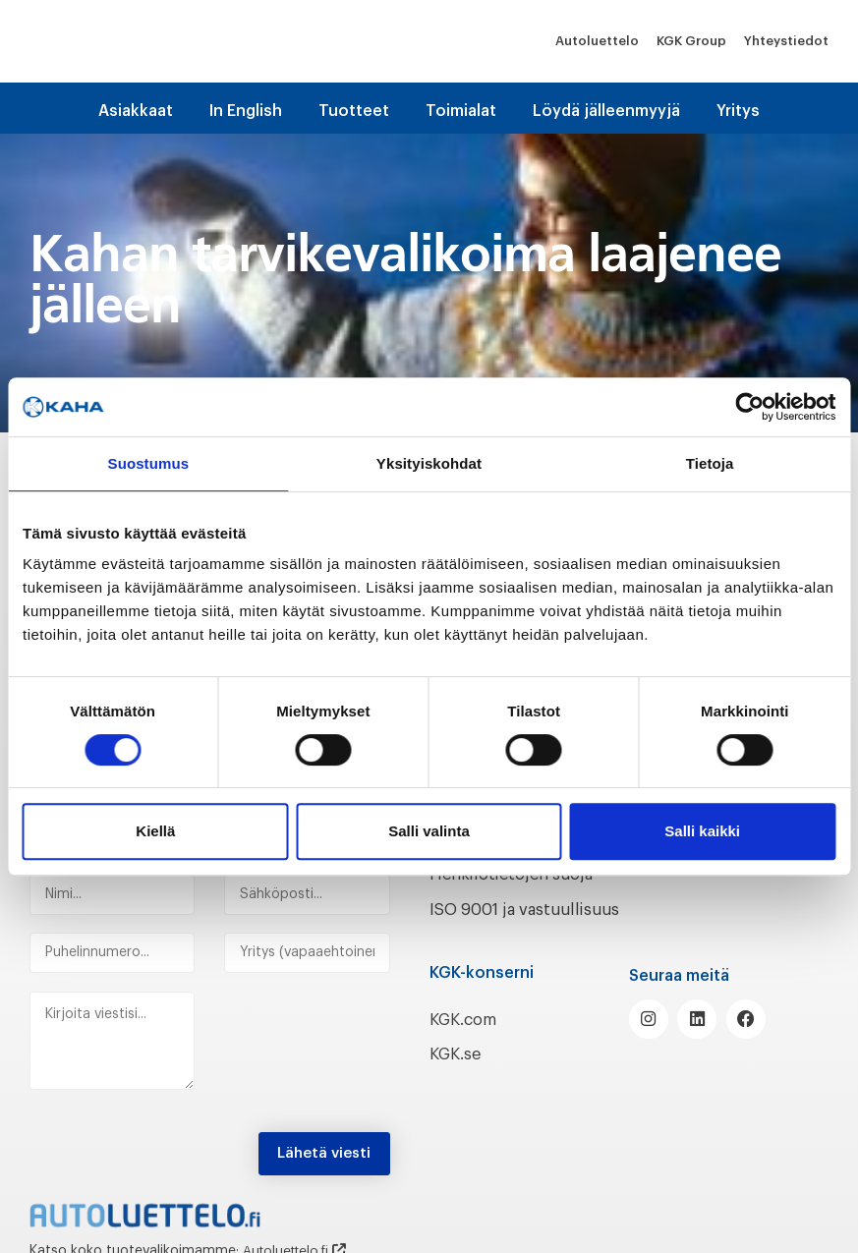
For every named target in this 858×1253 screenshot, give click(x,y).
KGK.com (467, 1041)
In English (245, 111)
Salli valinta (429, 831)
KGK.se (458, 1075)
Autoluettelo (597, 40)
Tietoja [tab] (710, 463)
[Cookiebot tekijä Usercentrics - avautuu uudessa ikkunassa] (749, 407)
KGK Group (691, 40)
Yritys (738, 111)
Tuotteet (353, 111)
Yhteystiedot (786, 40)
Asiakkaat (135, 111)
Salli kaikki (702, 831)
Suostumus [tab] (149, 463)
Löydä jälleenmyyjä (606, 111)
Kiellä (155, 831)
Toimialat (461, 111)
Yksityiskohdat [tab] (429, 463)
